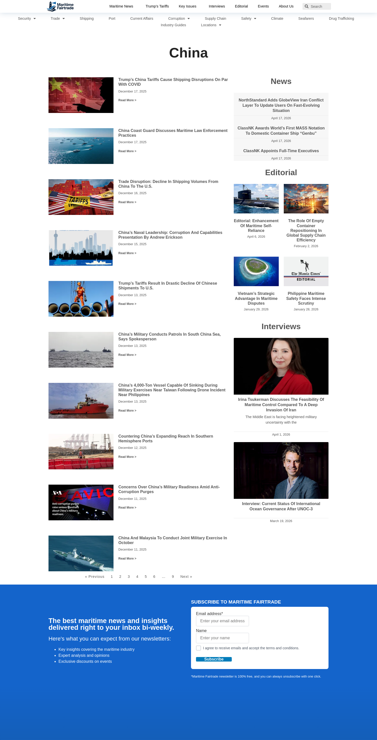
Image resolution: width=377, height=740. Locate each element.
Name (222, 636)
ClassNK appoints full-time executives (281, 151)
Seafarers (306, 18)
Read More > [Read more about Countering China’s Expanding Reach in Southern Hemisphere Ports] (127, 457)
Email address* (222, 619)
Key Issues (189, 6)
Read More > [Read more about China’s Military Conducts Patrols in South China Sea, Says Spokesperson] (127, 355)
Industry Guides (173, 25)
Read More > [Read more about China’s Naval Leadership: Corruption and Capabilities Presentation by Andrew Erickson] (127, 253)
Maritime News (122, 6)
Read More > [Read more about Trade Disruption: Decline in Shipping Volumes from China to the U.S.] (127, 202)
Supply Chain (215, 18)
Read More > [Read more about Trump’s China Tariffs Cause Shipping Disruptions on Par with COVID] (127, 100)
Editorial (241, 6)
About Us (287, 6)
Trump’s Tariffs (157, 6)
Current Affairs (141, 18)
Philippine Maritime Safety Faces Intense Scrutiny (306, 298)
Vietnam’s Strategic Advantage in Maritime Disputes (256, 298)
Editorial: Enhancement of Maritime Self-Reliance (256, 225)
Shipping (87, 18)
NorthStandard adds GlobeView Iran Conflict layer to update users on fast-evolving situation (281, 105)
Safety (248, 18)
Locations (211, 25)
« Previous (94, 577)
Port (112, 18)
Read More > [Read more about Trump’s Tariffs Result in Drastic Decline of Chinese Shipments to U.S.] (127, 304)
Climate (277, 18)
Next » (186, 577)
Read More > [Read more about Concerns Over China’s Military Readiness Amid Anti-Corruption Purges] (127, 507)
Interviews (217, 6)
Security (27, 18)
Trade (58, 18)
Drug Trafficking (341, 18)
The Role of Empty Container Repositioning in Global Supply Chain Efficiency (306, 230)
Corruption (179, 18)
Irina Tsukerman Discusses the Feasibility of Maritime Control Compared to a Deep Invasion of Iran (281, 404)
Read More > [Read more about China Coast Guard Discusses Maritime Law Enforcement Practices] (127, 151)
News (281, 81)
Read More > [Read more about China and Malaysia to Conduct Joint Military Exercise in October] (127, 558)
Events (263, 6)
